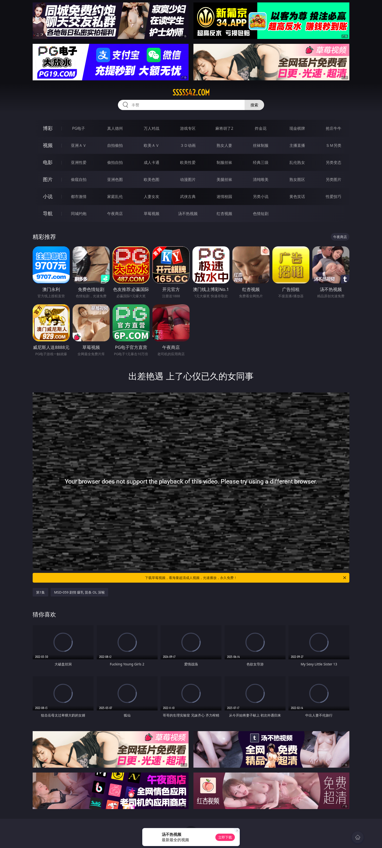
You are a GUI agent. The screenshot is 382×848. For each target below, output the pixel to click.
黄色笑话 (297, 196)
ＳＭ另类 (333, 145)
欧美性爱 (188, 162)
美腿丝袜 (224, 179)
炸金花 (261, 128)
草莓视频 (151, 213)
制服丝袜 (224, 162)
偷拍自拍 (115, 162)
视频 (48, 145)
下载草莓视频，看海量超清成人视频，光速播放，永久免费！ (246, 578)
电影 (48, 162)
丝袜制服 (260, 145)
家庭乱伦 (115, 196)
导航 (48, 213)
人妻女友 (151, 196)
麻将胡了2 (224, 128)
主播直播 (297, 145)
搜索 (254, 105)
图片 (48, 179)
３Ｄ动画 (188, 145)
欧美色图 (151, 179)
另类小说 (260, 196)
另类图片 (333, 179)
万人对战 (151, 128)
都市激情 (78, 196)
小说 (48, 196)
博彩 (48, 128)
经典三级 (260, 162)
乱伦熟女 (297, 162)
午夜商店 (115, 213)
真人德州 (115, 128)
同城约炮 (78, 213)
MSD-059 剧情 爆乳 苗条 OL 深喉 (79, 592)
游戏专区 (188, 128)
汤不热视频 (188, 213)
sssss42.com (191, 92)
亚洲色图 (115, 179)
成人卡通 (151, 162)
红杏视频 (224, 213)
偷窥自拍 (78, 179)
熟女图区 (297, 179)
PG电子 (78, 128)
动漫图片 (188, 179)
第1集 (40, 592)
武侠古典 (188, 196)
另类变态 (333, 162)
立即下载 (225, 837)
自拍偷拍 (115, 145)
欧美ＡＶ (151, 145)
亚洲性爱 (78, 162)
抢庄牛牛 (333, 128)
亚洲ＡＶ (78, 145)
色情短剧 (260, 213)
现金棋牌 (297, 128)
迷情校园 (224, 196)
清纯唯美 (260, 179)
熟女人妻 (224, 145)
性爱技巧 (333, 196)
